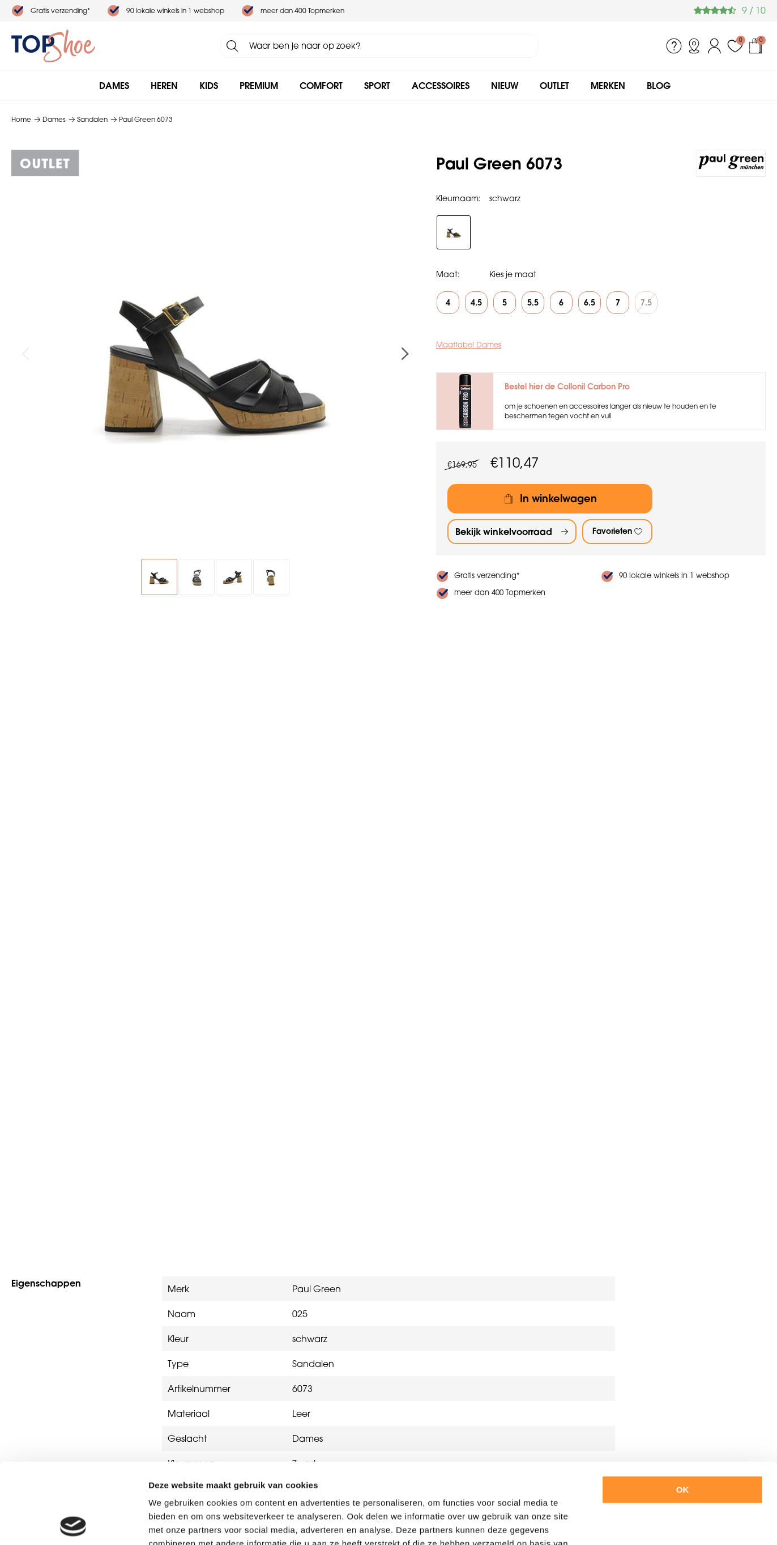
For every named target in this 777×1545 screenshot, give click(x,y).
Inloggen (715, 46)
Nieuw (504, 85)
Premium (259, 85)
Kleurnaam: (458, 198)
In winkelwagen (558, 498)
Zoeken (232, 46)
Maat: (448, 274)
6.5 (589, 303)
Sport (377, 85)
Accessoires (440, 85)
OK (682, 1409)
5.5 (533, 303)
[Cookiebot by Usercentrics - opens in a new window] (73, 1522)
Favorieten (612, 531)
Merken (608, 85)
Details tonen (622, 1522)
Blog (659, 85)
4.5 (476, 303)
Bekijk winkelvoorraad (503, 531)
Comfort (321, 85)
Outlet (554, 85)
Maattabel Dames (468, 344)
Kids (208, 85)
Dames (114, 85)
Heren (164, 85)
